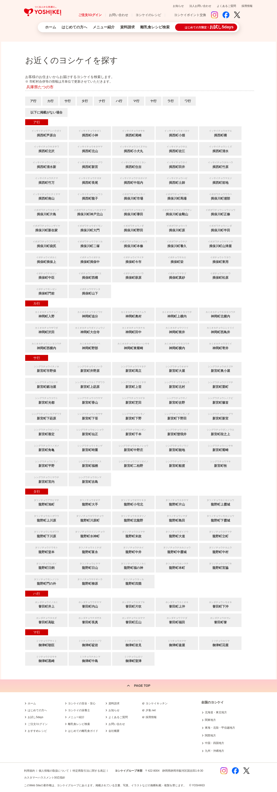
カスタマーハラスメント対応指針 (44, 777)
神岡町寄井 (220, 345)
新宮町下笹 (90, 416)
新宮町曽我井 (177, 431)
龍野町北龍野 (133, 518)
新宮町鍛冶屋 (46, 384)
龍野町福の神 (133, 565)
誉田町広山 (133, 620)
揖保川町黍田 (133, 212)
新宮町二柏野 (133, 463)
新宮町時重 (90, 447)
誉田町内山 (90, 604)
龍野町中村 (220, 549)
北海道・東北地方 (216, 712)
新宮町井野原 (90, 368)
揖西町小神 (90, 133)
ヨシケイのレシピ (148, 15)
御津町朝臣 (46, 643)
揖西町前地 (220, 180)
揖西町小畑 (177, 133)
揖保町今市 (133, 259)
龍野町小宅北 (133, 502)
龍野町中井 (133, 549)
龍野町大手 (90, 502)
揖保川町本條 (133, 243)
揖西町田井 (177, 164)
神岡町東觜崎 (133, 345)
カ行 (50, 101)
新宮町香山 (90, 400)
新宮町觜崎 (220, 447)
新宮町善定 (46, 431)
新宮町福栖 (90, 463)
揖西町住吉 (133, 164)
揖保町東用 (220, 259)
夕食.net (151, 710)
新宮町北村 (177, 384)
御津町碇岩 (90, 643)
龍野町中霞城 (177, 549)
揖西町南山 (46, 196)
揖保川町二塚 (90, 243)
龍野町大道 (177, 534)
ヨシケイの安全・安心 (81, 703)
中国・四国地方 (214, 743)
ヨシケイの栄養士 (79, 710)
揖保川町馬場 (177, 196)
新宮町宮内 (46, 479)
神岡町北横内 (220, 314)
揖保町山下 (90, 291)
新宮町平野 (46, 463)
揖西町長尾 (90, 180)
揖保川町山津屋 (220, 243)
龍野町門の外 (46, 581)
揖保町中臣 (46, 275)
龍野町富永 (90, 549)
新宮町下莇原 (46, 416)
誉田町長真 (90, 620)
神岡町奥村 (133, 314)
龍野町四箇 (133, 581)
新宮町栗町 (220, 384)
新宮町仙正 (90, 431)
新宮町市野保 (46, 368)
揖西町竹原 (220, 164)
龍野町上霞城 (220, 502)
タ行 (84, 101)
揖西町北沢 (46, 148)
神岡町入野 (46, 314)
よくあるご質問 (226, 6)
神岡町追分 (90, 314)
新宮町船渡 (177, 463)
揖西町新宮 (90, 164)
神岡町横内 (177, 345)
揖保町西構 (90, 275)
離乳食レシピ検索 (155, 27)
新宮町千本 (133, 431)
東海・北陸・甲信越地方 (220, 727)
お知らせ (178, 6)
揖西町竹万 (46, 180)
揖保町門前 (46, 291)
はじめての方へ (74, 27)
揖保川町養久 (177, 243)
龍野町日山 (90, 565)
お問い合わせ (118, 15)
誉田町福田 (177, 620)
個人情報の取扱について (54, 770)
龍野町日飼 (46, 565)
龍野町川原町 (90, 518)
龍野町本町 (177, 565)
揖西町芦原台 (46, 133)
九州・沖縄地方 (214, 750)
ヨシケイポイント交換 (190, 15)
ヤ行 (153, 101)
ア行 (33, 101)
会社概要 (114, 731)
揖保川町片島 (46, 212)
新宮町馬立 (133, 368)
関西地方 (210, 735)
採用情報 (247, 6)
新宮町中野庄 (133, 447)
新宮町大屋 (177, 368)
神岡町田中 (133, 330)
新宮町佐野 (177, 400)
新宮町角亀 (46, 447)
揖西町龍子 (90, 196)
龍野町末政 (133, 534)
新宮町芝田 (133, 400)
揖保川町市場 (133, 196)
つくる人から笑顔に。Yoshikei (42, 11)
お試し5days (35, 717)
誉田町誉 (220, 620)
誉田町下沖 (220, 604)
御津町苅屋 (220, 643)
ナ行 (102, 101)
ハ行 (119, 101)
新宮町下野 (133, 416)
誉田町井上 (46, 604)
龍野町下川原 (46, 534)
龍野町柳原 (90, 581)
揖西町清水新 (46, 164)
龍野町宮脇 (220, 565)
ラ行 (170, 101)
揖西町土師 (177, 180)
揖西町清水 (220, 148)
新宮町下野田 (177, 416)
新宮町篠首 (220, 400)
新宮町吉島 (90, 479)
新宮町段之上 (220, 431)
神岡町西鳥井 (220, 330)
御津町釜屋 (177, 643)
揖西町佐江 (177, 148)
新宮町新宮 (220, 416)
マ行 (136, 101)
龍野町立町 (220, 534)
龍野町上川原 (46, 518)
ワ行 (188, 101)
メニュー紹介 (104, 27)
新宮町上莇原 (90, 384)
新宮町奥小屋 (220, 368)
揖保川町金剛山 (177, 212)
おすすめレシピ (37, 731)
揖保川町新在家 (46, 228)
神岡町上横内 (177, 314)
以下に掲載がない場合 (46, 112)
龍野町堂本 (46, 549)
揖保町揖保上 (46, 259)
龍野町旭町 (46, 502)
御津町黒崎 (46, 658)
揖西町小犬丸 (133, 148)
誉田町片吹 (133, 604)
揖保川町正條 (220, 212)
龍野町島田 (177, 518)
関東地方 (210, 720)
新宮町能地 (177, 447)
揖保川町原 (177, 228)
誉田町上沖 (177, 604)
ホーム (50, 27)
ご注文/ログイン (90, 15)
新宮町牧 (220, 463)
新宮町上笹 (133, 384)
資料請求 (127, 27)
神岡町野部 (90, 345)
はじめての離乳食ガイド (83, 731)
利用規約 (29, 770)
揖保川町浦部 (220, 196)
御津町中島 (90, 658)
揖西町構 (220, 133)
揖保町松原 (220, 275)
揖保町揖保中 (90, 259)
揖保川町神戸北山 (90, 212)
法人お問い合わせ (200, 6)
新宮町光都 (46, 400)
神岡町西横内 (46, 345)
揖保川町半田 (220, 228)
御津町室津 (133, 658)
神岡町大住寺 (90, 330)
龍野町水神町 (90, 534)
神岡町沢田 (46, 330)
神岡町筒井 (177, 330)
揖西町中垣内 (133, 180)
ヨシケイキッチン (157, 703)
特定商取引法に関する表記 (89, 770)
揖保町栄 (177, 259)
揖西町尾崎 (133, 133)
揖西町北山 (90, 148)
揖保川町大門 (90, 228)
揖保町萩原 (133, 275)
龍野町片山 (177, 502)
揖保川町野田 (133, 228)
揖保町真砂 (177, 275)
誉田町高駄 (46, 620)
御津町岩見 (133, 643)
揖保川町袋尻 (46, 243)
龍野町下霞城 (220, 518)
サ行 (67, 101)
